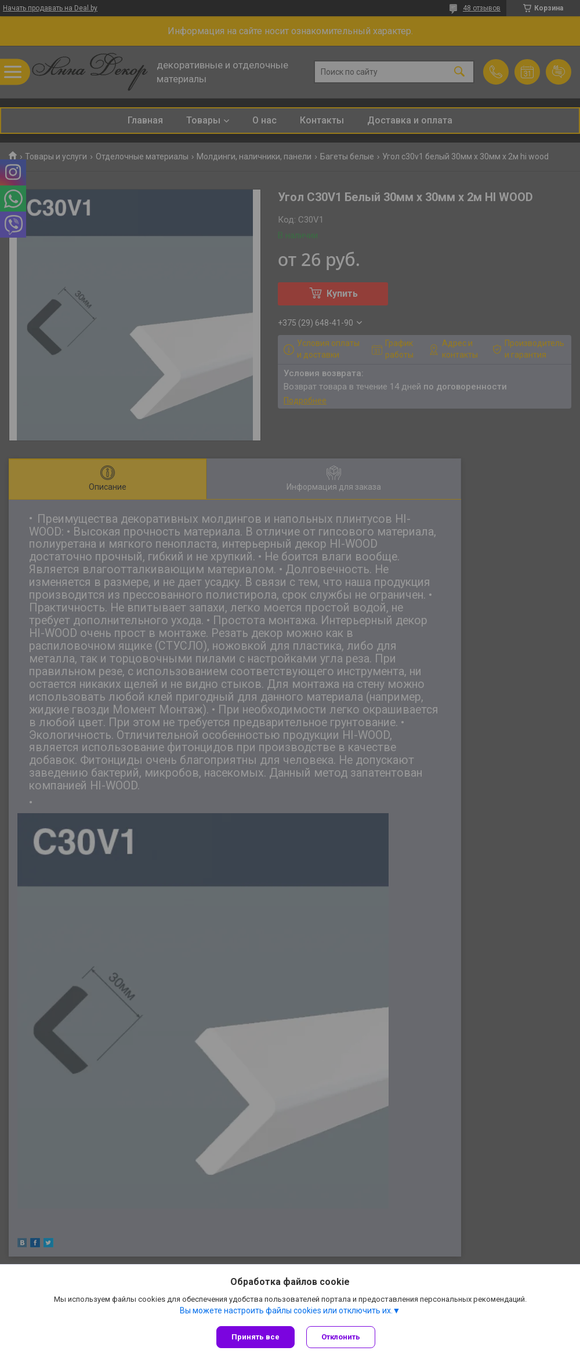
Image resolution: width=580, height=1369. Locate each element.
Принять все (255, 1336)
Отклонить (340, 1336)
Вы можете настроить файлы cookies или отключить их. (286, 1310)
